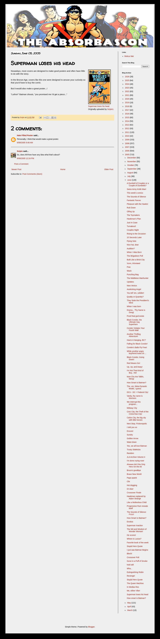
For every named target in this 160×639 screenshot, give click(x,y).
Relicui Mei (129, 56)
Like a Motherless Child (137, 502)
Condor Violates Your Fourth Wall (136, 329)
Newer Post (16, 169)
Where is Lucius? (134, 539)
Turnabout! (131, 226)
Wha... (129, 568)
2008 (127, 143)
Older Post (108, 169)
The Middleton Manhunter (137, 278)
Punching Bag (133, 274)
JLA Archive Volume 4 (136, 457)
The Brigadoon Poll (135, 256)
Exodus (130, 522)
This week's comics (135, 193)
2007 (127, 147)
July (129, 176)
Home (62, 169)
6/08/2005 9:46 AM (25, 143)
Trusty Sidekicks (133, 449)
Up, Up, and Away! (135, 367)
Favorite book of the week (137, 542)
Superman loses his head (98, 106)
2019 (127, 102)
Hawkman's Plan (134, 219)
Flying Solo (131, 241)
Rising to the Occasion (136, 234)
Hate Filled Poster (25, 135)
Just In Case (132, 223)
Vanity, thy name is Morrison (135, 397)
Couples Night (133, 230)
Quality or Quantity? (135, 297)
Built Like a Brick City (136, 260)
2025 (127, 80)
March (130, 610)
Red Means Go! (133, 363)
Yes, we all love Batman (137, 446)
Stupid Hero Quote (135, 546)
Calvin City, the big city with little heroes (136, 419)
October (131, 165)
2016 (127, 114)
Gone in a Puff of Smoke (137, 561)
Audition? (131, 248)
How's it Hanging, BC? (136, 340)
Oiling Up (131, 211)
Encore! (130, 431)
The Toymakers (133, 215)
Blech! (129, 553)
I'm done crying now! (135, 461)
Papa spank (132, 478)
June (129, 180)
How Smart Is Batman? (136, 518)
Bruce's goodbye (134, 470)
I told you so (132, 427)
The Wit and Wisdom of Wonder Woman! (137, 530)
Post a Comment (21, 164)
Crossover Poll (133, 557)
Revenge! (131, 576)
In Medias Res (133, 587)
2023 (127, 88)
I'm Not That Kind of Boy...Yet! (135, 371)
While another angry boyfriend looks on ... (136, 352)
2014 (127, 121)
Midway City (132, 408)
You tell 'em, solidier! (135, 293)
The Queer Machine (135, 583)
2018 (127, 106)
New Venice (132, 286)
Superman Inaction (135, 525)
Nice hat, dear (133, 245)
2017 (127, 110)
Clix (128, 481)
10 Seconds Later (134, 237)
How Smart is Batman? (136, 382)
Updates (130, 282)
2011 (127, 132)
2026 (127, 77)
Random (130, 453)
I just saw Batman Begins (137, 550)
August (130, 173)
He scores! (131, 535)
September (132, 169)
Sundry (130, 435)
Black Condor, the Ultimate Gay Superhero (134, 322)
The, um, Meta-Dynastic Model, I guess (137, 387)
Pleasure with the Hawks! (137, 204)
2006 (127, 151)
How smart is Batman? (136, 598)
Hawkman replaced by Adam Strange (136, 497)
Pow (128, 267)
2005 (127, 154)
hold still (130, 565)
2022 (127, 91)
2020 (127, 99)
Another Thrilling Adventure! (134, 335)
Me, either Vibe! (133, 591)
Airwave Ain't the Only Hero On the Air (136, 465)
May (129, 603)
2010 (127, 136)
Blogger (91, 627)
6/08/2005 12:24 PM (25, 158)
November (131, 161)
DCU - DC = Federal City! (137, 392)
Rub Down (131, 208)
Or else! (130, 489)
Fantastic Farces (134, 200)
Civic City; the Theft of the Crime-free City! (137, 413)
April (129, 606)
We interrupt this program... (134, 403)
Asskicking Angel (134, 289)
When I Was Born (134, 252)
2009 (127, 140)
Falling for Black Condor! (137, 344)
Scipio (20, 151)
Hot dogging (132, 485)
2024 (127, 84)
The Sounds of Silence (136, 197)
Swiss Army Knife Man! (136, 189)
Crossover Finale (134, 493)
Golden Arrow (132, 438)
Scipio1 (110, 109)
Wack (129, 271)
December (131, 158)
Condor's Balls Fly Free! (137, 347)
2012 (127, 128)
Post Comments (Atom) (32, 174)
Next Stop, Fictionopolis (137, 424)
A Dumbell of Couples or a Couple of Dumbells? (138, 184)
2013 (127, 125)
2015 (127, 117)
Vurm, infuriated (133, 263)
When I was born (134, 306)
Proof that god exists (135, 316)
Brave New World (134, 474)
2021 (127, 95)
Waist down (132, 442)
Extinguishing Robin (135, 572)
